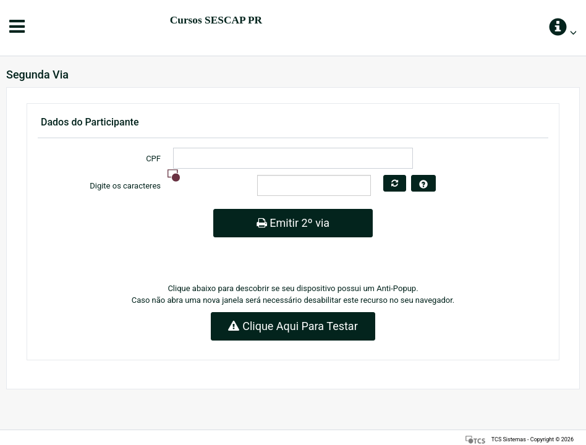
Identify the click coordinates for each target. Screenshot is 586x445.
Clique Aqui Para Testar (293, 326)
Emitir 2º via (293, 222)
